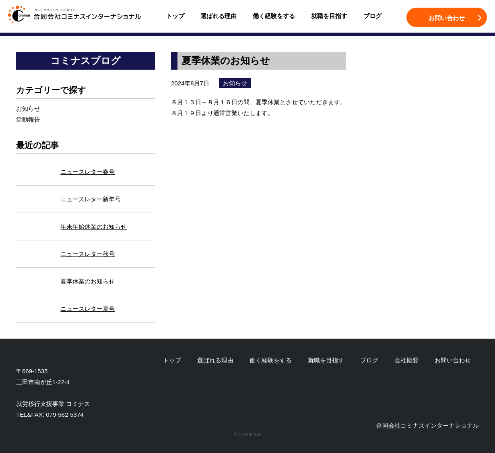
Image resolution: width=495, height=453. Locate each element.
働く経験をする (274, 15)
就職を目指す (329, 15)
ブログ (372, 15)
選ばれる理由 (218, 15)
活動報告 (28, 119)
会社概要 (406, 360)
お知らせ (28, 108)
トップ (175, 15)
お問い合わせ (447, 17)
